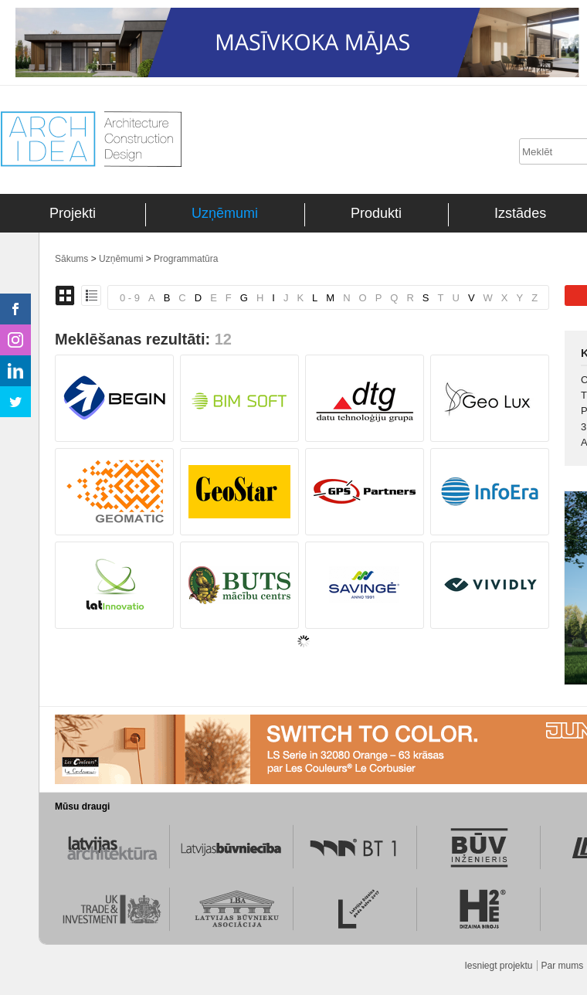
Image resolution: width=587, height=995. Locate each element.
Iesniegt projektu (498, 965)
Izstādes (520, 213)
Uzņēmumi (225, 213)
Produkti (376, 213)
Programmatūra (186, 258)
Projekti (72, 213)
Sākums (71, 258)
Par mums (562, 965)
